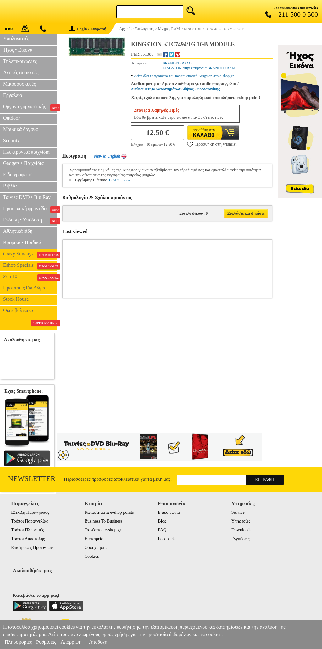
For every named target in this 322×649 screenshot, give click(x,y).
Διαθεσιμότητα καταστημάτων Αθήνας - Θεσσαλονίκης (175, 89)
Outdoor (11, 117)
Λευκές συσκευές (20, 72)
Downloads (241, 530)
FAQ (162, 530)
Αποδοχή (98, 642)
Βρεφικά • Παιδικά (22, 242)
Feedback (166, 538)
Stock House (16, 299)
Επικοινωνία (169, 512)
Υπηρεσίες (240, 521)
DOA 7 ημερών (119, 180)
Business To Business (104, 521)
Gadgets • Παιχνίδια (23, 163)
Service (238, 512)
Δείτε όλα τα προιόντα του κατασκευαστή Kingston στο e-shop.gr (184, 76)
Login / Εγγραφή (88, 28)
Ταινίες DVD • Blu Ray (27, 197)
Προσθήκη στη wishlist (211, 144)
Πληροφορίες (18, 642)
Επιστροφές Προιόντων (32, 547)
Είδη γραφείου (18, 174)
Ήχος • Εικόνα (17, 50)
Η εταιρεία (94, 538)
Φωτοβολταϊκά (18, 310)
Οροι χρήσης (96, 547)
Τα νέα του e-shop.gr (103, 530)
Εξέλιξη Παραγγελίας (30, 512)
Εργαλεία (12, 95)
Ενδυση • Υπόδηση (30, 220)
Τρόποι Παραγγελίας (29, 521)
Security (11, 140)
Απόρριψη (70, 642)
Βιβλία (10, 185)
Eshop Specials (30, 265)
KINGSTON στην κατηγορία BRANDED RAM (199, 68)
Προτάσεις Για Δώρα (24, 287)
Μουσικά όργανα (20, 129)
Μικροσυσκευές (19, 84)
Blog (162, 521)
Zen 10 (30, 277)
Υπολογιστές (16, 38)
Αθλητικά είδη (17, 231)
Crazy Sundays (30, 254)
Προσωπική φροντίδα (30, 209)
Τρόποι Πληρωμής (27, 530)
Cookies (92, 556)
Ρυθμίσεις (46, 642)
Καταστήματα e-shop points (109, 512)
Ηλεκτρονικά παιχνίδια (26, 151)
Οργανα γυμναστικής (30, 107)
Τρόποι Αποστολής (28, 538)
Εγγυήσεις (240, 538)
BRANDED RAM (176, 63)
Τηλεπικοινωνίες (20, 61)
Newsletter (32, 479)
